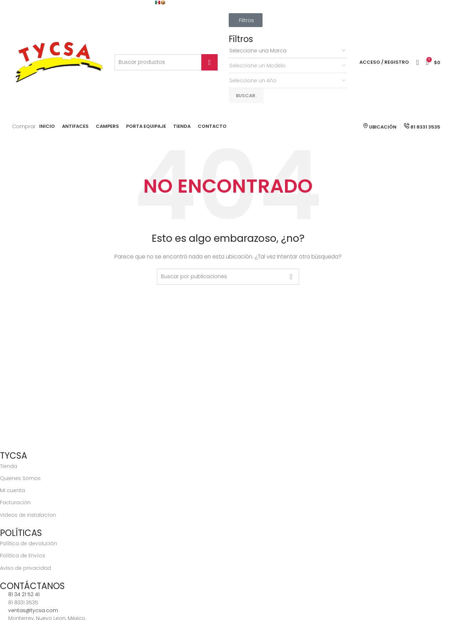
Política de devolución (28, 543)
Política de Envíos (22, 555)
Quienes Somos (20, 478)
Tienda (8, 466)
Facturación (15, 502)
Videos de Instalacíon (28, 515)
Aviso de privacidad (25, 568)
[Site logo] (59, 62)
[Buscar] (166, 62)
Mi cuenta (12, 490)
